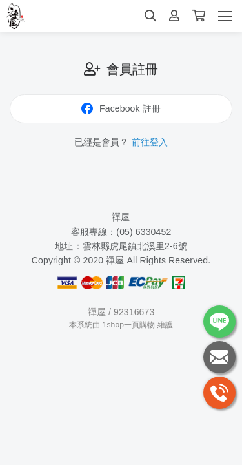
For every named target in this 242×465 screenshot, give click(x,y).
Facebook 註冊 (121, 108)
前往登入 (150, 142)
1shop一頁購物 (129, 324)
